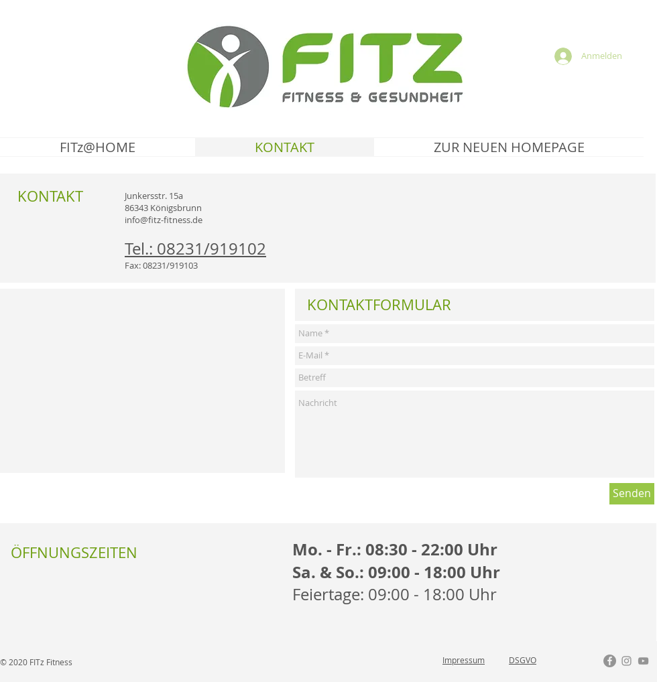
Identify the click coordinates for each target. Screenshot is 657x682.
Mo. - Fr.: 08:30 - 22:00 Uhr (394, 549)
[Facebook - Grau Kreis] (609, 661)
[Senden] (631, 493)
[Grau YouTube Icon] (643, 661)
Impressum (463, 660)
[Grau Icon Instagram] (626, 661)
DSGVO (522, 660)
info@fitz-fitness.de (163, 220)
